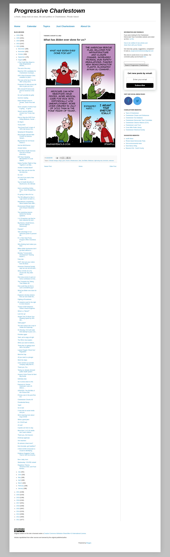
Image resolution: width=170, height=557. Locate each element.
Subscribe (140, 85)
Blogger (88, 543)
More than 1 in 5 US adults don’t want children (26, 431)
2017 (18, 503)
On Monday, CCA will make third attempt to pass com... (27, 330)
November (21, 51)
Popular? (20, 229)
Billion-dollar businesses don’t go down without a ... (27, 249)
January (20, 488)
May (19, 477)
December (21, 49)
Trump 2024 (21, 125)
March (20, 483)
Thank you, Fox (23, 367)
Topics (46, 26)
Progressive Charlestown (49, 10)
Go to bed (21, 408)
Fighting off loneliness (24, 299)
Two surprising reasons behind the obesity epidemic (25, 214)
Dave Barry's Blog (131, 146)
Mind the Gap (22, 354)
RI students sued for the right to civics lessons (27, 303)
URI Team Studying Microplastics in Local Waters (25, 158)
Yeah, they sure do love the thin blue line (26, 171)
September (21, 57)
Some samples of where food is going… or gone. (27, 107)
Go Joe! (20, 175)
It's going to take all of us (25, 194)
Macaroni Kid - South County (135, 148)
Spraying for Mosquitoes (25, 132)
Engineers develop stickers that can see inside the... (26, 296)
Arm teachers (22, 440)
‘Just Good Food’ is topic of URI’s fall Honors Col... (26, 128)
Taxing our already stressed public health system (26, 371)
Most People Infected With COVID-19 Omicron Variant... (26, 136)
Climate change (53, 160)
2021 (18, 492)
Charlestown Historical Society (135, 130)
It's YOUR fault (22, 422)
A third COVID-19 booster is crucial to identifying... (26, 449)
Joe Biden (85, 160)
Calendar (31, 26)
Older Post (113, 166)
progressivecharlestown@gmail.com (142, 51)
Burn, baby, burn (23, 459)
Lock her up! (22, 314)
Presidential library (23, 402)
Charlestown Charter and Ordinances (137, 115)
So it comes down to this (25, 382)
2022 (18, 46)
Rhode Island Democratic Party (135, 141)
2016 (18, 506)
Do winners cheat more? (25, 443)
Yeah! (19, 405)
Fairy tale (20, 259)
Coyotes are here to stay (25, 428)
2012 (18, 517)
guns (63, 160)
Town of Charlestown (132, 113)
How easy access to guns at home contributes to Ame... (27, 278)
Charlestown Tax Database (134, 118)
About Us (85, 26)
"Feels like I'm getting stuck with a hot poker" (26, 346)
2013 (18, 514)
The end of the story (24, 68)
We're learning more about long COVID (26, 416)
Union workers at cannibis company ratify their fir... (26, 363)
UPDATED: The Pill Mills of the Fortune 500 (26, 391)
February (21, 486)
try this (132, 39)
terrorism (105, 160)
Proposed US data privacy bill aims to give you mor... (27, 85)
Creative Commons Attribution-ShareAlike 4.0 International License (65, 533)
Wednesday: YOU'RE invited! (27, 462)
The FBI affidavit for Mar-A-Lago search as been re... (27, 198)
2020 (18, 495)
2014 (18, 511)
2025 (18, 38)
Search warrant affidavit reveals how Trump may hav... (26, 113)
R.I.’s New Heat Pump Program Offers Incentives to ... (27, 239)
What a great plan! (23, 419)
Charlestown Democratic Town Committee (139, 120)
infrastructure (74, 160)
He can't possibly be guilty (26, 95)
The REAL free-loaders (25, 340)
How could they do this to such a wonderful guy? (26, 287)
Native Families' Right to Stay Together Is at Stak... (27, 164)
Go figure (20, 122)
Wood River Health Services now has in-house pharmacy (26, 152)
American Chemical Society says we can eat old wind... (27, 267)
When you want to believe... (26, 343)
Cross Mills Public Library (134, 127)
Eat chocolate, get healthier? (27, 446)
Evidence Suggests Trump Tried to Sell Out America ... (26, 455)
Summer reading (23, 98)
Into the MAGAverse (24, 145)
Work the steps (22, 360)
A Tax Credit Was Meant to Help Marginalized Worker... (26, 64)
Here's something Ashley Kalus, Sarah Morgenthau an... (27, 189)
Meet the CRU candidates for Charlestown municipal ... (27, 72)
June (19, 474)
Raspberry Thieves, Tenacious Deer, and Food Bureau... (27, 466)
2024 (18, 41)
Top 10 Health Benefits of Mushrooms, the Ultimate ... (26, 183)
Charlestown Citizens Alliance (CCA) (137, 122)
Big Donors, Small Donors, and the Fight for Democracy (26, 224)
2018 (18, 500)
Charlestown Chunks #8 (25, 399)
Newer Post (48, 166)
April (19, 480)
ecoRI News (129, 138)
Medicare (91, 160)
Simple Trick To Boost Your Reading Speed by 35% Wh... (26, 318)
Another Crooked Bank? (25, 167)
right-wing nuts (98, 160)
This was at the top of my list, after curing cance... (27, 81)
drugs (60, 160)
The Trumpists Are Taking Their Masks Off (26, 282)
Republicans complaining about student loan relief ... (27, 202)
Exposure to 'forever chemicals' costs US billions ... (25, 386)
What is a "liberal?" (24, 311)
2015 (18, 508)
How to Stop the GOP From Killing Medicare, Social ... (27, 118)
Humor (68, 160)
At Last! (20, 425)
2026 (18, 35)
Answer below (22, 148)
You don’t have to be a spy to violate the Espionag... (27, 326)
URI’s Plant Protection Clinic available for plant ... (26, 76)
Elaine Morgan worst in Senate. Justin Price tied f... (26, 102)
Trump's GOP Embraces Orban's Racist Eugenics (26, 307)
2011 (18, 519)
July (19, 472)
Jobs (80, 160)
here (144, 57)
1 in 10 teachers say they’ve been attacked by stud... (26, 219)
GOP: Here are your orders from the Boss (26, 263)
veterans (111, 160)
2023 (18, 43)
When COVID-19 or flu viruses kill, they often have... (25, 272)
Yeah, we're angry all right (26, 337)
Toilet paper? (22, 323)
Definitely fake (22, 379)
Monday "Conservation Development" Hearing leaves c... (26, 254)
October (20, 54)
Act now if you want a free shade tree (26, 178)
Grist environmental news (134, 143)
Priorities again (22, 334)
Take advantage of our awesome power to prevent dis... (27, 233)
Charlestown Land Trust (133, 125)
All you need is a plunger (25, 357)
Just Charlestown (65, 26)
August (20, 60)
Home (17, 26)
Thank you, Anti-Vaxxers (25, 435)
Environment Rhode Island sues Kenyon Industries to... (26, 207)
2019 (18, 497)
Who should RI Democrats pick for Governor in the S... (26, 90)
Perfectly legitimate (24, 438)
